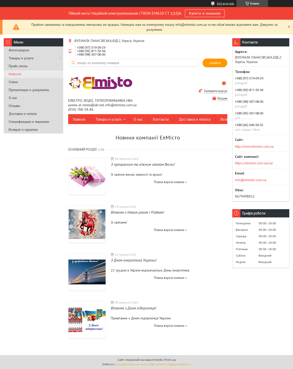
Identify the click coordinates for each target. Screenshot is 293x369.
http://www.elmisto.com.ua (254, 146)
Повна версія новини (169, 182)
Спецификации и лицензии (29, 121)
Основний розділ (82, 149)
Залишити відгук (215, 91)
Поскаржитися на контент (133, 364)
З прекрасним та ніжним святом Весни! (143, 164)
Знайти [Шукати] (214, 63)
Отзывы (14, 105)
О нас (13, 98)
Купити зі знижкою (205, 13)
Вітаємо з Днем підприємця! (133, 308)
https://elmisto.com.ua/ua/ (254, 163)
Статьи (13, 82)
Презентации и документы (29, 90)
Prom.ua (170, 360)
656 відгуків (225, 3)
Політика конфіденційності (172, 364)
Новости (15, 74)
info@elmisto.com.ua (250, 180)
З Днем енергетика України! (133, 260)
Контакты (161, 119)
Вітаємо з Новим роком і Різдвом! (137, 212)
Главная (79, 119)
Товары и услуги (21, 58)
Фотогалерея (19, 50)
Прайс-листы (18, 66)
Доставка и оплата (23, 113)
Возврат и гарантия (23, 129)
